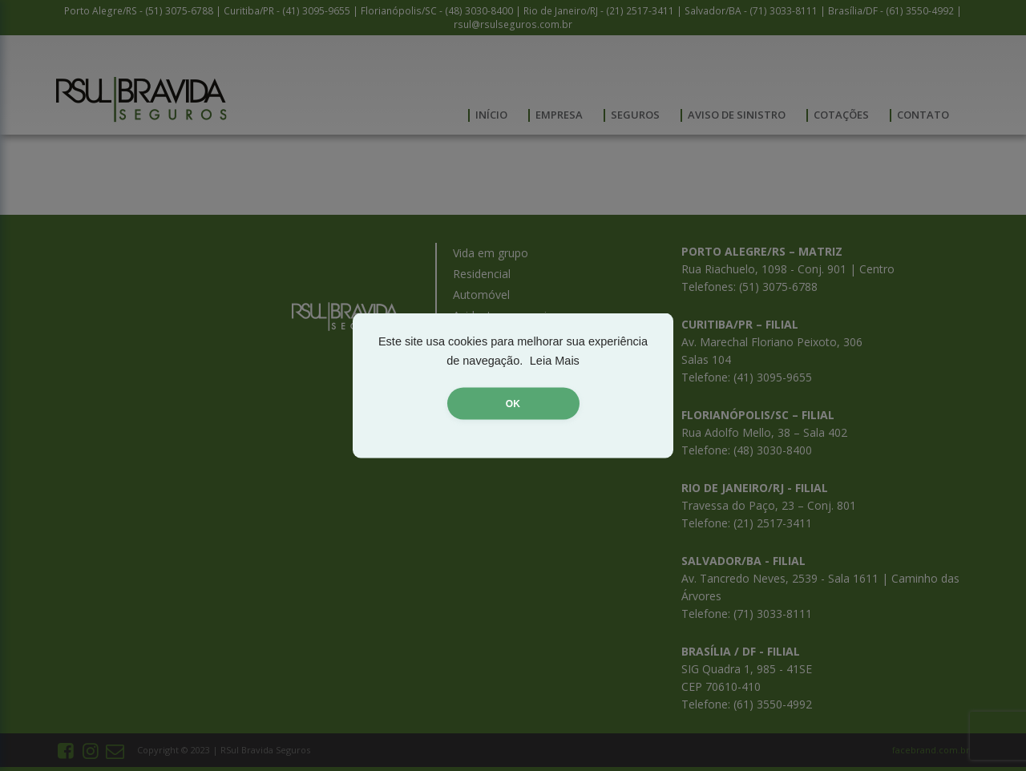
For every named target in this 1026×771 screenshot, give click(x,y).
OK (513, 404)
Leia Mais (555, 360)
